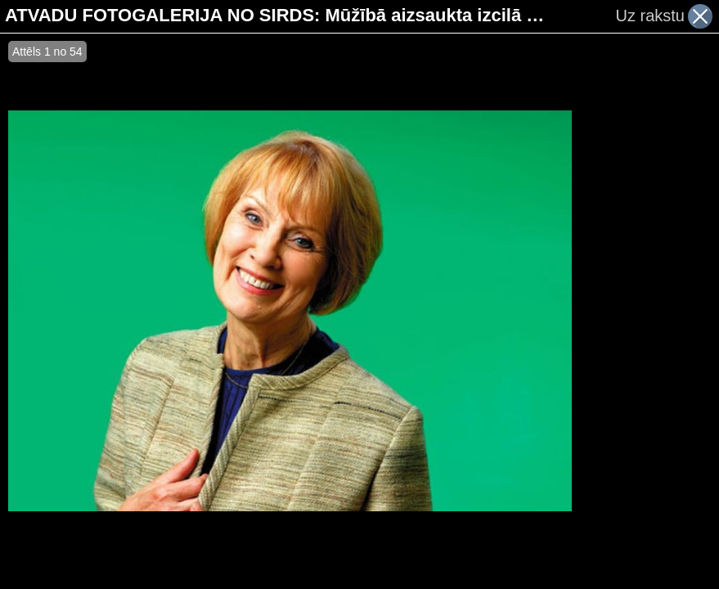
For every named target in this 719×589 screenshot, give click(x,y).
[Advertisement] (645, 310)
